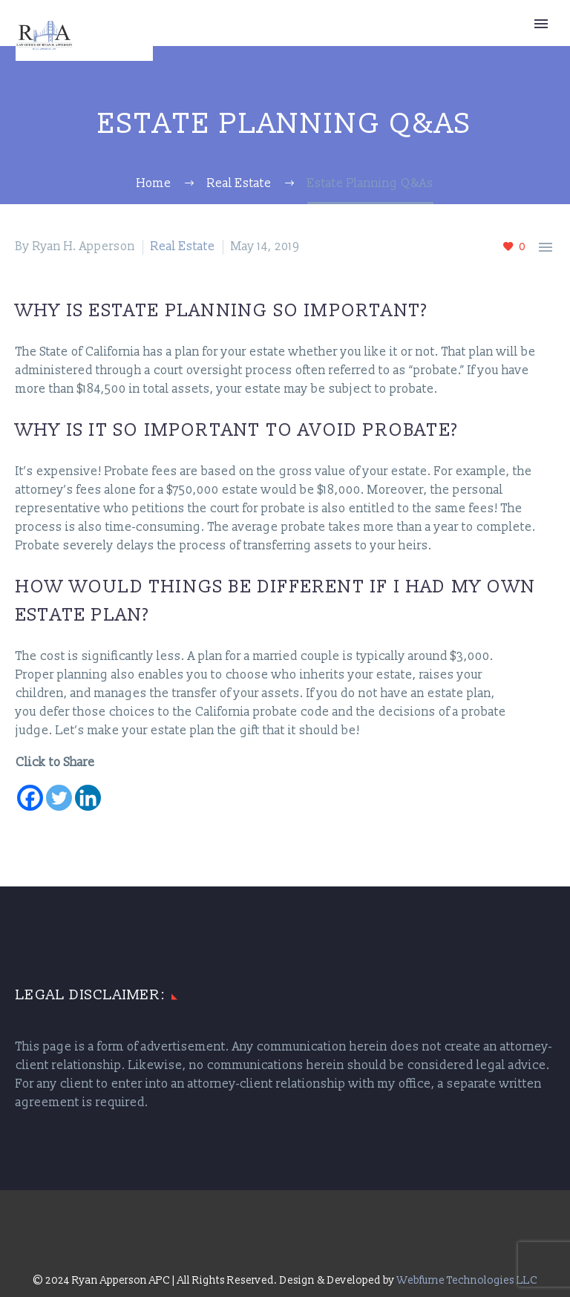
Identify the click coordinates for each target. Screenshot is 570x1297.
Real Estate (183, 246)
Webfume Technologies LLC (467, 1280)
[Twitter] (59, 798)
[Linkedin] (88, 798)
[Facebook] (30, 798)
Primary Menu (541, 23)
